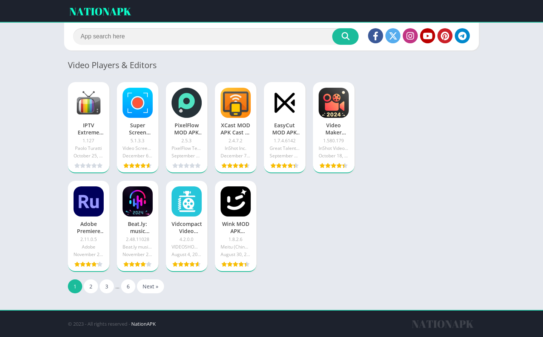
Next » (150, 286)
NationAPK (143, 323)
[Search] (216, 36)
